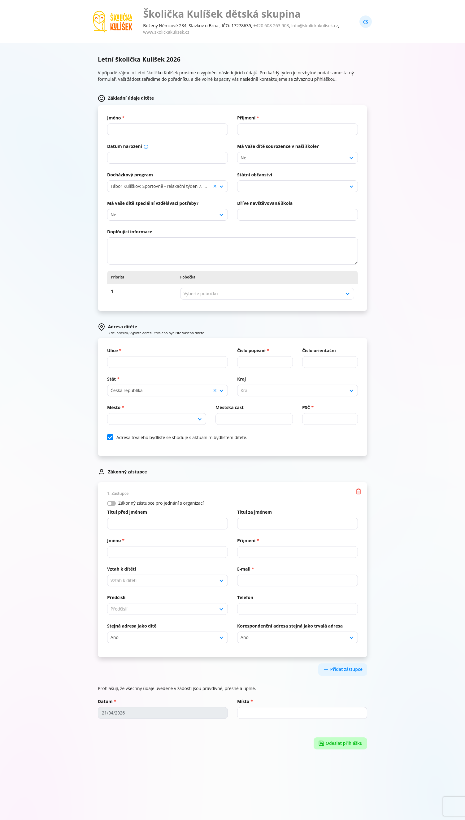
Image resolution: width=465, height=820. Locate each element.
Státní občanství (254, 175)
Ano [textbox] (115, 637)
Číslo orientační (319, 350)
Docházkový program (130, 175)
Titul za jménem (254, 512)
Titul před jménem (127, 512)
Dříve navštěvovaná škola (265, 203)
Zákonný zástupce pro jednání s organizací (161, 503)
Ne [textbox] (243, 158)
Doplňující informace (129, 232)
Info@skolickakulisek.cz (314, 25)
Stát (111, 379)
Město (113, 407)
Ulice (112, 350)
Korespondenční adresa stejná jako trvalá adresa (290, 626)
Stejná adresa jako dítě (132, 626)
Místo (243, 701)
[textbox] (267, 294)
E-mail (243, 569)
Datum (105, 701)
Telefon (245, 597)
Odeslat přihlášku (340, 743)
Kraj (241, 379)
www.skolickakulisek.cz (166, 32)
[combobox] (297, 158)
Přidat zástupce (343, 669)
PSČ (306, 407)
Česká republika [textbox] (164, 390)
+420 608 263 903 (271, 25)
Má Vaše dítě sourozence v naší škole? (278, 146)
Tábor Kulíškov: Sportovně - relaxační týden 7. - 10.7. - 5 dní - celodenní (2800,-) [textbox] (167, 186)
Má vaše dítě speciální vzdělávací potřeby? (152, 203)
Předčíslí (116, 597)
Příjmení (246, 118)
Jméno (114, 118)
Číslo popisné (251, 350)
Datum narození (127, 146)
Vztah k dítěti (121, 569)
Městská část (229, 407)
